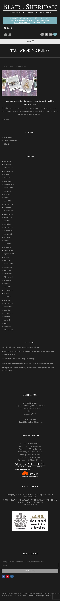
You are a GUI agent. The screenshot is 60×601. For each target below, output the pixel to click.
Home (5, 67)
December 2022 (9, 231)
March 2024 (8, 201)
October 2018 (8, 290)
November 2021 (9, 251)
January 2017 (8, 307)
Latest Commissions (10, 141)
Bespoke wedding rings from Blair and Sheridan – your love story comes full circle (27, 363)
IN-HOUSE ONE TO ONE (35, 20)
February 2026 (8, 168)
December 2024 (9, 184)
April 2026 (7, 161)
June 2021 (7, 257)
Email (4, 566)
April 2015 (7, 323)
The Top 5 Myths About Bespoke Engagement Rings (18, 359)
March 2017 (7, 300)
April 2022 (7, 244)
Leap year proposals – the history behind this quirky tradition (30, 101)
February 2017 (8, 303)
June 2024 (7, 194)
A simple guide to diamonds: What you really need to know (20, 347)
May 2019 (7, 284)
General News (8, 137)
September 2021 (9, 254)
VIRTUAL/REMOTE (22, 23)
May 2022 (7, 241)
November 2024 (9, 188)
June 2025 (7, 174)
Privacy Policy (39, 595)
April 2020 (7, 270)
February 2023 (8, 227)
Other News (7, 144)
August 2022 (8, 234)
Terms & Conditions (28, 595)
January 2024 (8, 208)
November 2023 (9, 214)
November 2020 (9, 264)
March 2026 (8, 165)
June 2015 (7, 317)
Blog (11, 67)
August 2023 (8, 217)
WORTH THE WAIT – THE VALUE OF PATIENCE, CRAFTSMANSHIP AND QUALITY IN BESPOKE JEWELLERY (30, 501)
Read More (6, 120)
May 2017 (7, 293)
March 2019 (7, 287)
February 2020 (8, 277)
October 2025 (8, 171)
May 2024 (7, 198)
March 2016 (7, 310)
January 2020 (8, 280)
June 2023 (7, 221)
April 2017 (7, 297)
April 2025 (7, 178)
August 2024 (8, 191)
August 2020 (8, 267)
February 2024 (8, 204)
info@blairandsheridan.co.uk (31, 422)
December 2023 (9, 211)
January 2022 (8, 247)
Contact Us (47, 595)
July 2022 (7, 237)
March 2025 (7, 181)
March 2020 (8, 274)
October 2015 (8, 313)
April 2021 (7, 260)
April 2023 (7, 224)
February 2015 (8, 330)
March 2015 (7, 327)
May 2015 (7, 320)
